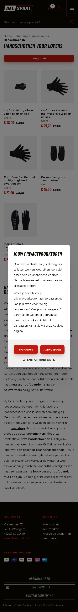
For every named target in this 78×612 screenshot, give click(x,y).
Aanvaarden (52, 349)
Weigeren (26, 349)
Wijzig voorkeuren (39, 360)
